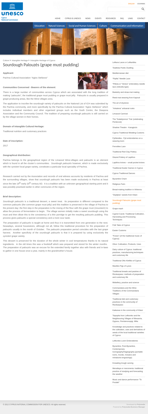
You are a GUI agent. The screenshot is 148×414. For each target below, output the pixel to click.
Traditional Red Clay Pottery (124, 152)
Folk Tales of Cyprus (121, 225)
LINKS (130, 18)
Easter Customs (119, 230)
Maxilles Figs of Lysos (121, 266)
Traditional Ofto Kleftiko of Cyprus (126, 261)
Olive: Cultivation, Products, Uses (126, 244)
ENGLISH (131, 4)
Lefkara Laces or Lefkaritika (124, 62)
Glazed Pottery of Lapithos (123, 157)
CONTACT (141, 18)
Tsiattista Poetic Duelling (122, 68)
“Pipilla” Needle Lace (121, 78)
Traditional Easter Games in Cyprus (127, 168)
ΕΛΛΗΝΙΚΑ (141, 4)
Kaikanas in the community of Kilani (127, 310)
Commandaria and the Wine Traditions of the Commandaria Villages (125, 291)
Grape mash (117, 208)
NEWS (88, 18)
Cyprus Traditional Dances (123, 173)
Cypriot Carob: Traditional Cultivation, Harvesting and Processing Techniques (128, 217)
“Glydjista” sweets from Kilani (124, 195)
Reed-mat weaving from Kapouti (126, 97)
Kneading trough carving (122, 363)
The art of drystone (120, 103)
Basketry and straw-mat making (125, 92)
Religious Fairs (118, 184)
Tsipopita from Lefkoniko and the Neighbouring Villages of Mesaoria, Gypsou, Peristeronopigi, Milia (127, 318)
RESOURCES (111, 18)
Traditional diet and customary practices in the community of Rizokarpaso (125, 302)
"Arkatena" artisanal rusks (123, 108)
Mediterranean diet (120, 73)
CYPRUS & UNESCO (73, 18)
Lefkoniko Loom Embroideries (125, 341)
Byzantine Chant (119, 179)
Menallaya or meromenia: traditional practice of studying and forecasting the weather (127, 371)
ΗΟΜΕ (58, 18)
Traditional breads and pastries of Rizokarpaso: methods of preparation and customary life (128, 274)
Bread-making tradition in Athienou (127, 189)
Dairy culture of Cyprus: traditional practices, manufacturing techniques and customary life (127, 252)
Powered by (129, 407)
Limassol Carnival (120, 114)
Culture (6, 60)
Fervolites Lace (119, 146)
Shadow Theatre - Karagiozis (124, 127)
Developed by (136, 404)
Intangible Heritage (20, 60)
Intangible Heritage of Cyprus (42, 60)
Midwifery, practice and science (125, 282)
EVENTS (98, 18)
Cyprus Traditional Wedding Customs (128, 133)
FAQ (122, 18)
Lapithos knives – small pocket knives (128, 162)
